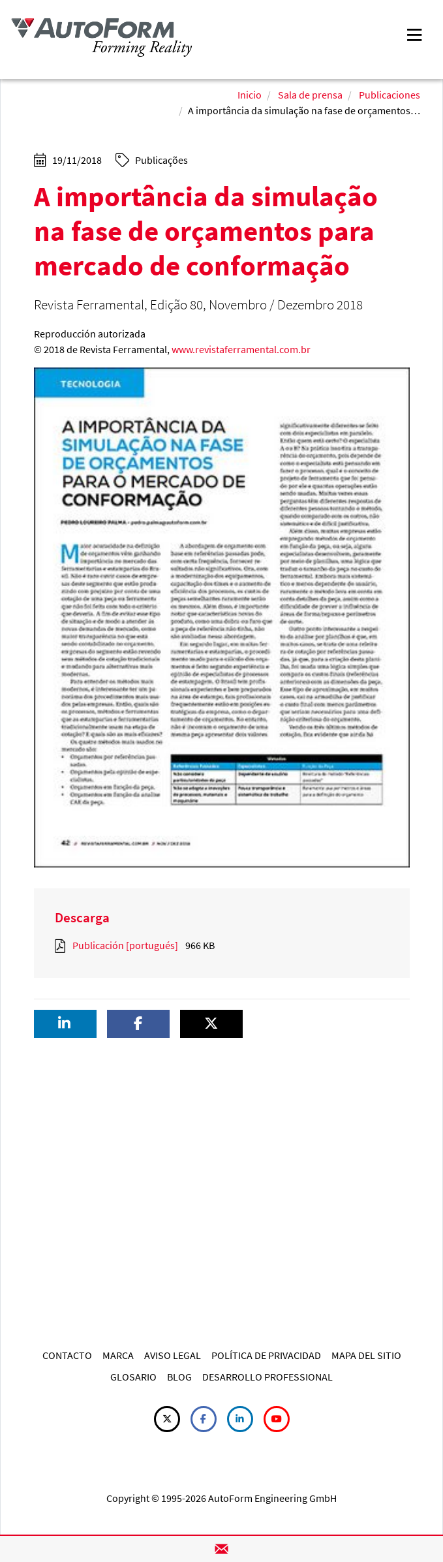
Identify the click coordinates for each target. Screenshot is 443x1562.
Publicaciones (389, 94)
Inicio (249, 94)
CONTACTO (67, 1355)
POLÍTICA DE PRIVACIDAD (266, 1355)
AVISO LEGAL (172, 1355)
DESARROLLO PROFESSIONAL (267, 1376)
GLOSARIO (133, 1376)
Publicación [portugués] (125, 945)
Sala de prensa (310, 94)
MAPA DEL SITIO (366, 1355)
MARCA (118, 1355)
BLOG (179, 1376)
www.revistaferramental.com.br (241, 349)
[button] (65, 1024)
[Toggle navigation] (414, 33)
